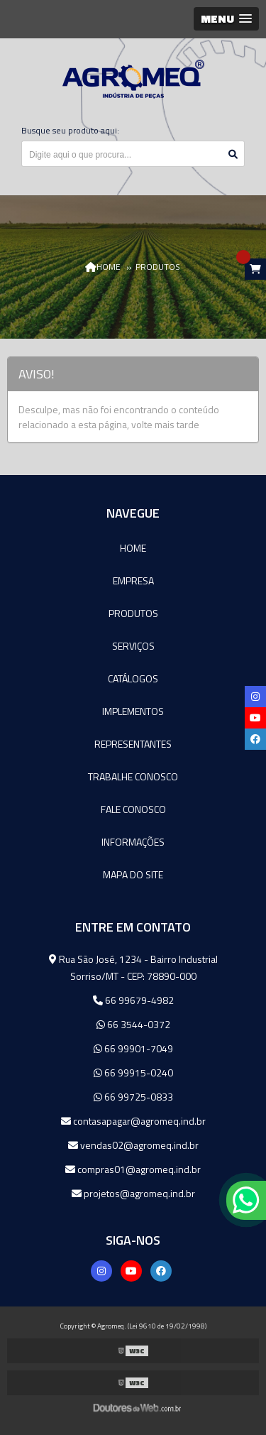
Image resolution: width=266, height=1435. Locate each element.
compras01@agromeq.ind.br (133, 1169)
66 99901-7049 (133, 1048)
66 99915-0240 (133, 1072)
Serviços (133, 645)
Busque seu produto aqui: (70, 130)
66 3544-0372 (133, 1024)
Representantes (133, 743)
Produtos (133, 613)
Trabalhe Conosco (133, 776)
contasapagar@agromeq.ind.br (133, 1120)
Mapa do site (133, 874)
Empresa (133, 580)
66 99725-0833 (133, 1096)
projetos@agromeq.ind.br (133, 1193)
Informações (133, 841)
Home (133, 547)
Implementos (133, 711)
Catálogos (133, 678)
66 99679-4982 (133, 1000)
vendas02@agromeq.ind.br (133, 1144)
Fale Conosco (133, 809)
